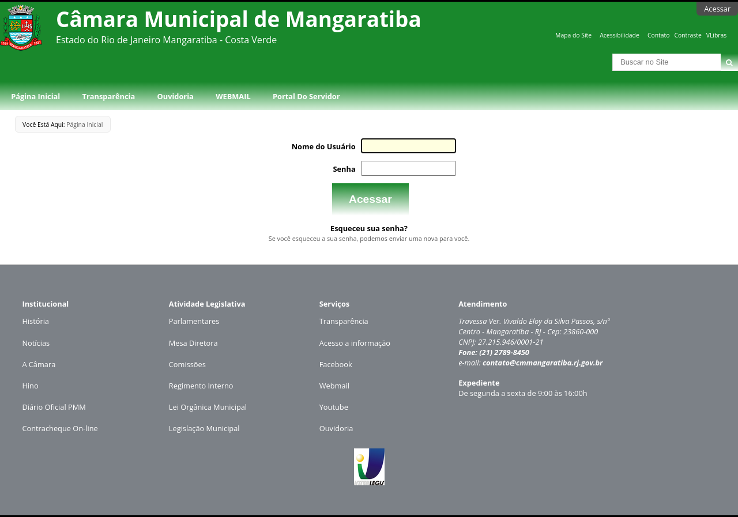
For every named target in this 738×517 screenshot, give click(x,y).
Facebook (335, 364)
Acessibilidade (619, 35)
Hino (30, 385)
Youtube (333, 407)
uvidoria (339, 428)
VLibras (716, 35)
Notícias (36, 343)
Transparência (108, 96)
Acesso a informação (354, 343)
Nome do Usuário (324, 146)
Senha (344, 169)
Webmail (334, 385)
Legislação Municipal (204, 428)
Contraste (687, 35)
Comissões (187, 364)
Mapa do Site (573, 35)
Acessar (717, 8)
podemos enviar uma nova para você (414, 238)
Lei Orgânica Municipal (208, 407)
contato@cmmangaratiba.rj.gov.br (543, 362)
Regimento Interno (201, 385)
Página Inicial (35, 96)
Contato (658, 35)
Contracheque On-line (59, 428)
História (35, 321)
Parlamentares (194, 321)
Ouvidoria (175, 96)
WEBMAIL (233, 96)
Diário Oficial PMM (53, 407)
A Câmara (38, 364)
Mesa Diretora (193, 343)
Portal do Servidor (306, 96)
